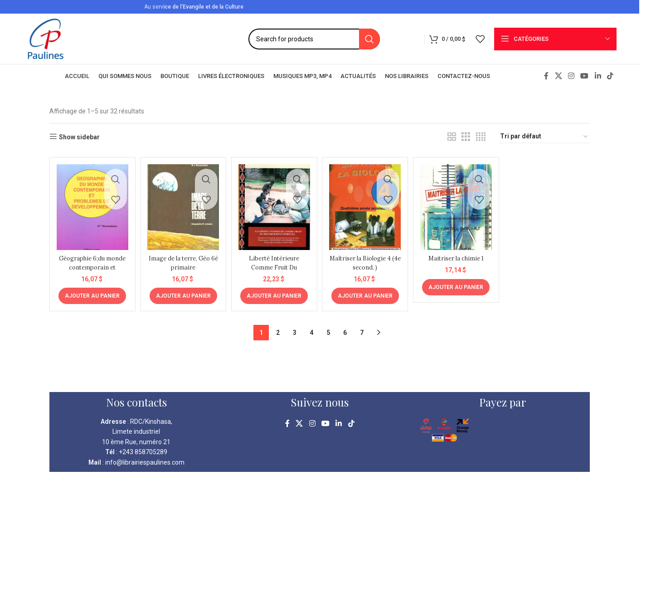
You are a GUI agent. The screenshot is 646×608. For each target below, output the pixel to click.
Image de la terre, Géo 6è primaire (182, 258)
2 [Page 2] (278, 328)
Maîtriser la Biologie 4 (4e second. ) (365, 258)
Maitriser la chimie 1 (457, 254)
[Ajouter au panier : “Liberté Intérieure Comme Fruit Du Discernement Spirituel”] (274, 292)
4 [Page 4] (311, 328)
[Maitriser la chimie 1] (457, 204)
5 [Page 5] (328, 328)
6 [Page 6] (345, 328)
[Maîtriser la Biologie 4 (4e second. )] (365, 204)
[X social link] (558, 76)
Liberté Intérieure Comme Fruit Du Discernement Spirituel (274, 267)
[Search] (314, 39)
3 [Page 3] (294, 328)
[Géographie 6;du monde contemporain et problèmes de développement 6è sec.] (91, 204)
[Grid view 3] (465, 136)
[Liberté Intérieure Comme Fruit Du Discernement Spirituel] (274, 204)
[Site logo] (45, 38)
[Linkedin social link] (598, 76)
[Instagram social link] (571, 76)
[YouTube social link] (585, 76)
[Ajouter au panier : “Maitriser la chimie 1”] (457, 283)
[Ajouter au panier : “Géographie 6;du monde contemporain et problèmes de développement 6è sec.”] (91, 292)
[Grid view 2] (451, 136)
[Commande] (544, 136)
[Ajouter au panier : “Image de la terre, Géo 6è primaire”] (182, 292)
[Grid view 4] (481, 136)
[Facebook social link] (546, 76)
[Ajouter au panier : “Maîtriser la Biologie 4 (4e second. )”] (365, 292)
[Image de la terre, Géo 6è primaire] (182, 204)
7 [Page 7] (362, 328)
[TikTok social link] (610, 76)
